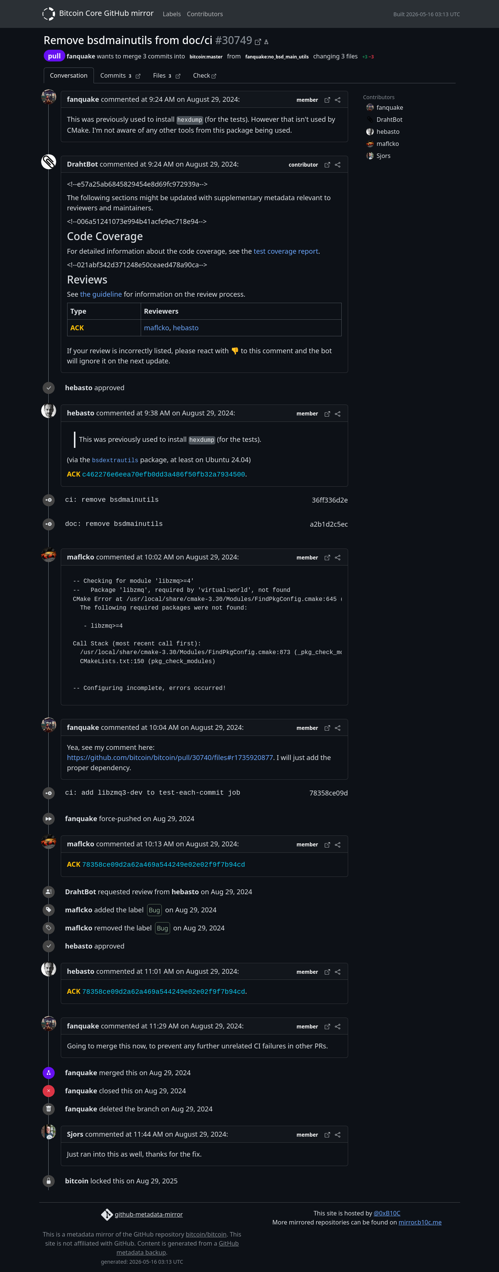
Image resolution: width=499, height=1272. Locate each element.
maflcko (156, 327)
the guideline (101, 294)
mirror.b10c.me (420, 1222)
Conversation (69, 75)
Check (204, 75)
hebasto (185, 327)
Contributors (205, 14)
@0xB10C (387, 1213)
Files (166, 75)
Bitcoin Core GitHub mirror (96, 14)
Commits (120, 75)
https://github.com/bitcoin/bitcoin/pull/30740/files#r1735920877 (170, 757)
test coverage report (286, 251)
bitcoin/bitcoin (206, 1234)
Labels (172, 14)
